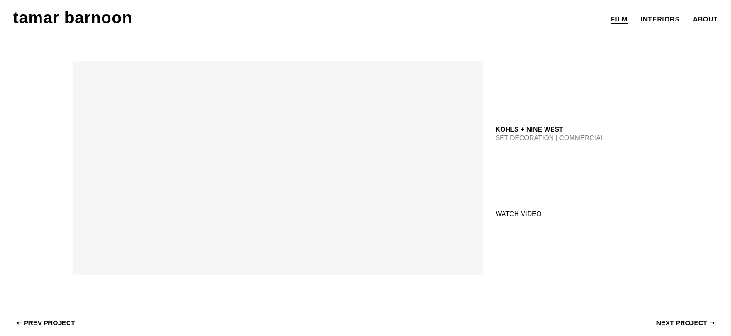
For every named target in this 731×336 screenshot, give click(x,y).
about (705, 19)
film (619, 19)
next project (685, 323)
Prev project (45, 323)
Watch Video (519, 213)
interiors (660, 19)
